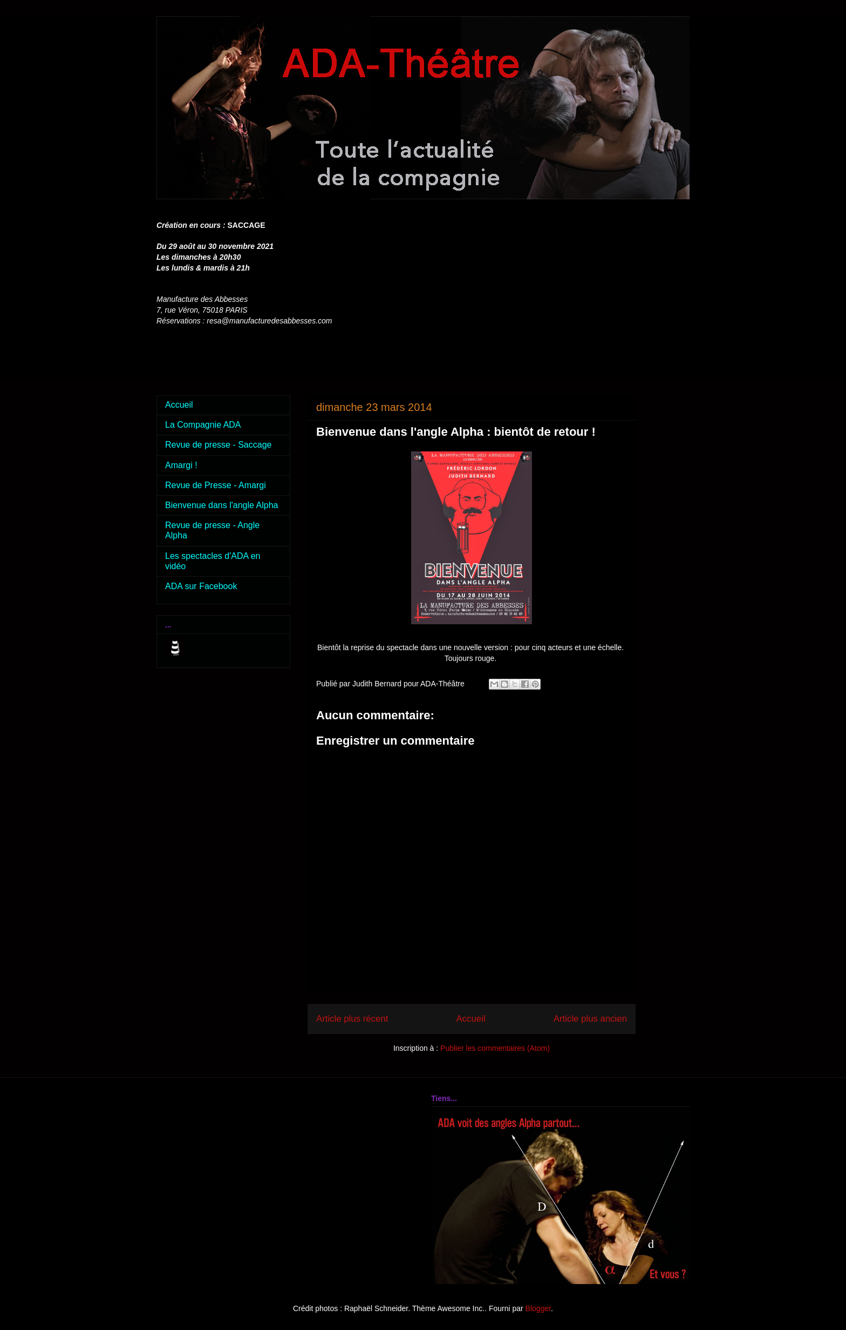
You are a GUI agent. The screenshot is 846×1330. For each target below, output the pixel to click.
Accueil (471, 1019)
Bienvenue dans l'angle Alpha (221, 505)
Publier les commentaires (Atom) (495, 1048)
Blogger (538, 1308)
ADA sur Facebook (201, 586)
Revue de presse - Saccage (218, 444)
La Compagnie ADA (203, 424)
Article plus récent (352, 1019)
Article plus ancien (590, 1019)
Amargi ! (181, 465)
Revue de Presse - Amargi (215, 485)
